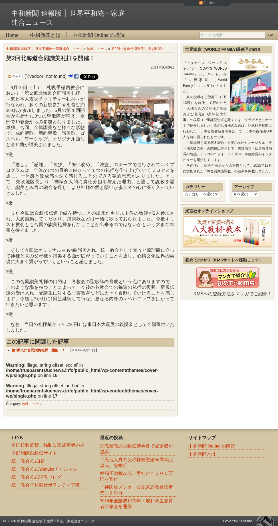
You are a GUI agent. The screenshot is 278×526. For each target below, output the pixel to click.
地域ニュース (97, 49)
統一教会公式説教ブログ (36, 477)
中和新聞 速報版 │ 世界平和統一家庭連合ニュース (44, 49)
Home (12, 35)
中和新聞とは (45, 35)
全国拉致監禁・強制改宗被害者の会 (47, 445)
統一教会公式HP (28, 461)
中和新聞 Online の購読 (98, 35)
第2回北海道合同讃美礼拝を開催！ (137, 49)
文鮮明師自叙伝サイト (34, 453)
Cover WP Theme (237, 521)
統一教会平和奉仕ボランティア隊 (45, 485)
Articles (208, 3)
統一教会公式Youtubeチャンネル (44, 469)
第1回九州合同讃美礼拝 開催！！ (38, 350)
